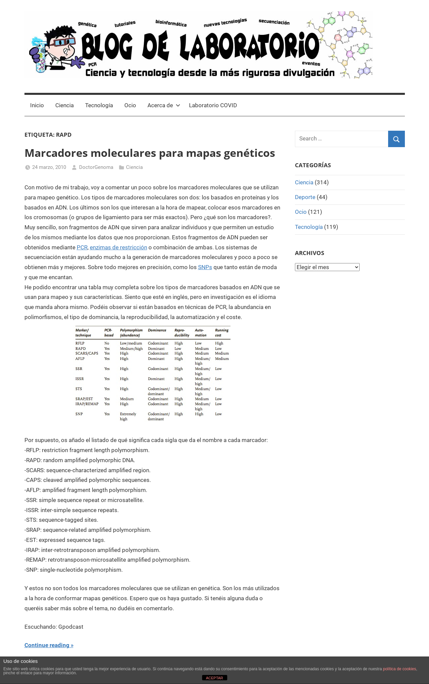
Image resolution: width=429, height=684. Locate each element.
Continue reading (46, 645)
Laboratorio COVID (213, 105)
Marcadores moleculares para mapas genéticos (149, 152)
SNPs (205, 267)
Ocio (130, 105)
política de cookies (399, 669)
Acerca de (163, 105)
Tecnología (99, 105)
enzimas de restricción (118, 247)
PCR (82, 247)
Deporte (305, 197)
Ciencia (64, 105)
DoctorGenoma (96, 167)
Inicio (37, 105)
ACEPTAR (214, 678)
